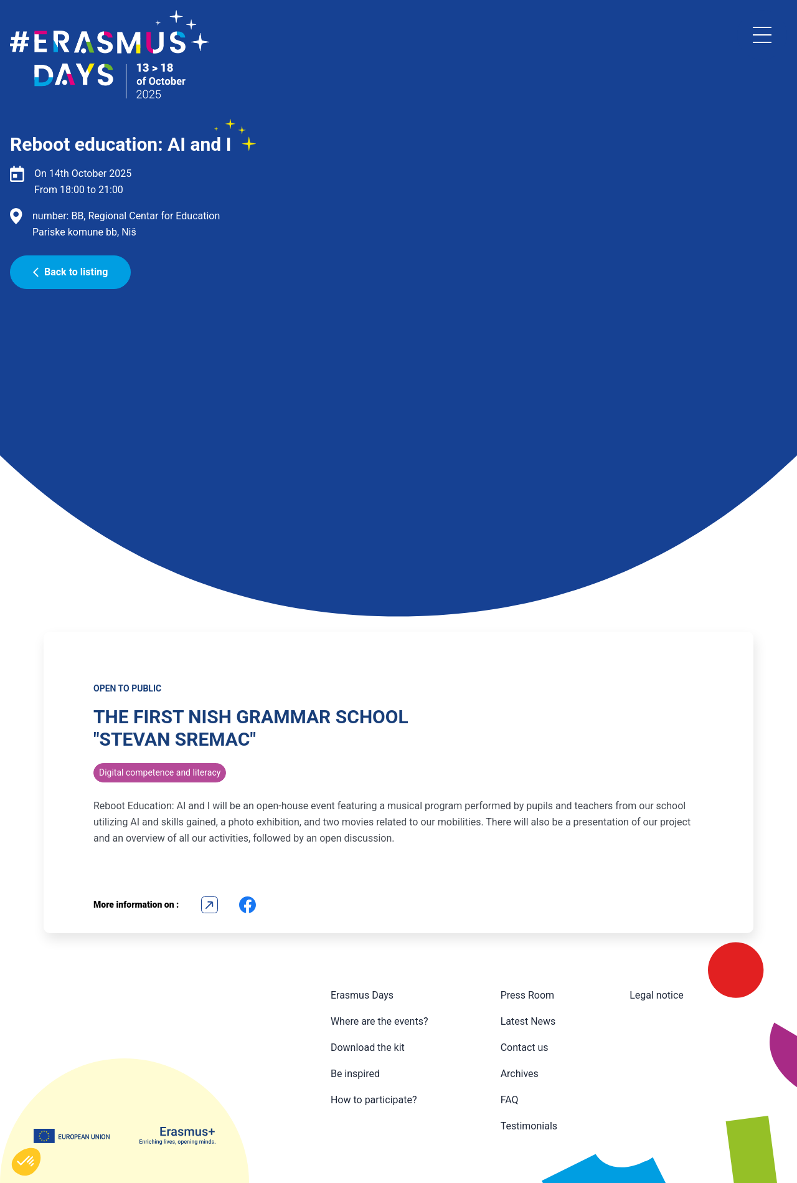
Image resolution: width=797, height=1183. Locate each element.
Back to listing (70, 272)
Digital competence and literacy (159, 772)
